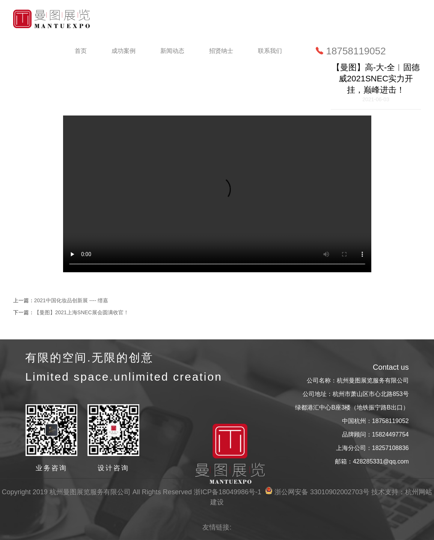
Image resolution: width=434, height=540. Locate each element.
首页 (81, 51)
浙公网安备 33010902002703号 (317, 492)
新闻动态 (172, 51)
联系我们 (270, 51)
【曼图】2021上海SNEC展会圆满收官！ (81, 312)
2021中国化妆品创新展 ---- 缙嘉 (71, 300)
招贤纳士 (221, 51)
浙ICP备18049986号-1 (227, 492)
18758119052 (351, 51)
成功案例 (124, 51)
